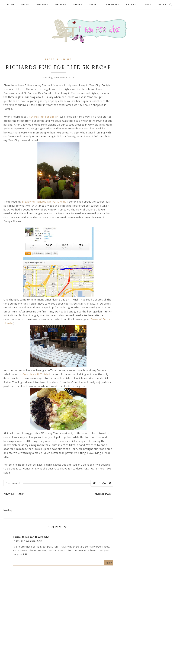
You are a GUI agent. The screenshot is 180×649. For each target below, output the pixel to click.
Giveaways (112, 4)
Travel (93, 4)
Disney (77, 4)
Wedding (60, 4)
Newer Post (14, 493)
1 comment (13, 483)
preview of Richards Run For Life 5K (44, 201)
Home (10, 4)
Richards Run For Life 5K (43, 116)
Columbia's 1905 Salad (36, 374)
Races (50, 59)
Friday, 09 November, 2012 (27, 540)
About (25, 4)
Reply (109, 562)
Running (42, 4)
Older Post (103, 493)
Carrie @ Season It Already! (31, 537)
